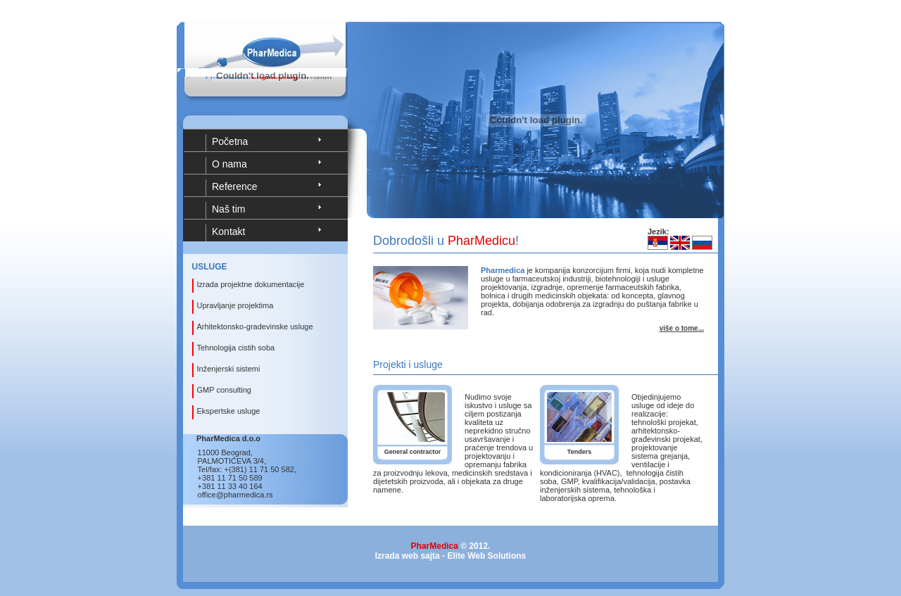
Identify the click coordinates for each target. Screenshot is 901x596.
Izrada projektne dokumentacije (251, 284)
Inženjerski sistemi (228, 368)
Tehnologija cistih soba (236, 347)
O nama (229, 164)
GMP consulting (224, 390)
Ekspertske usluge (228, 411)
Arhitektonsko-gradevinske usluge (255, 326)
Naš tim (228, 209)
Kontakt (228, 231)
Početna (230, 141)
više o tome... (682, 328)
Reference (235, 186)
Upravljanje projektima (235, 305)
